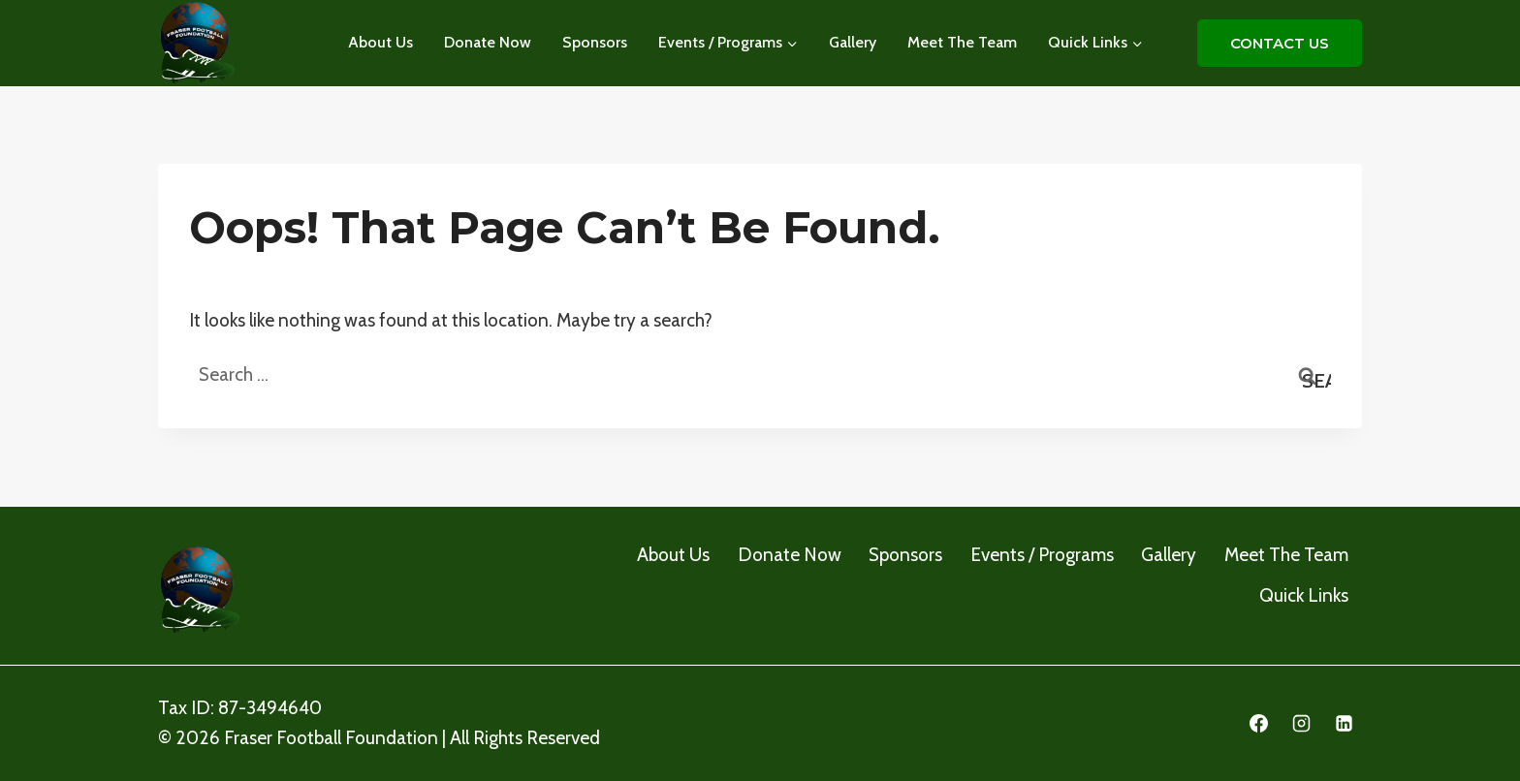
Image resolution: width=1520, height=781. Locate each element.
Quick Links (1303, 595)
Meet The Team (962, 42)
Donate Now (487, 42)
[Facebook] (1259, 723)
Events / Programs (1042, 555)
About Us (380, 42)
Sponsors (594, 42)
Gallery (852, 42)
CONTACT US (1279, 43)
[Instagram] (1300, 723)
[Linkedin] (1343, 723)
